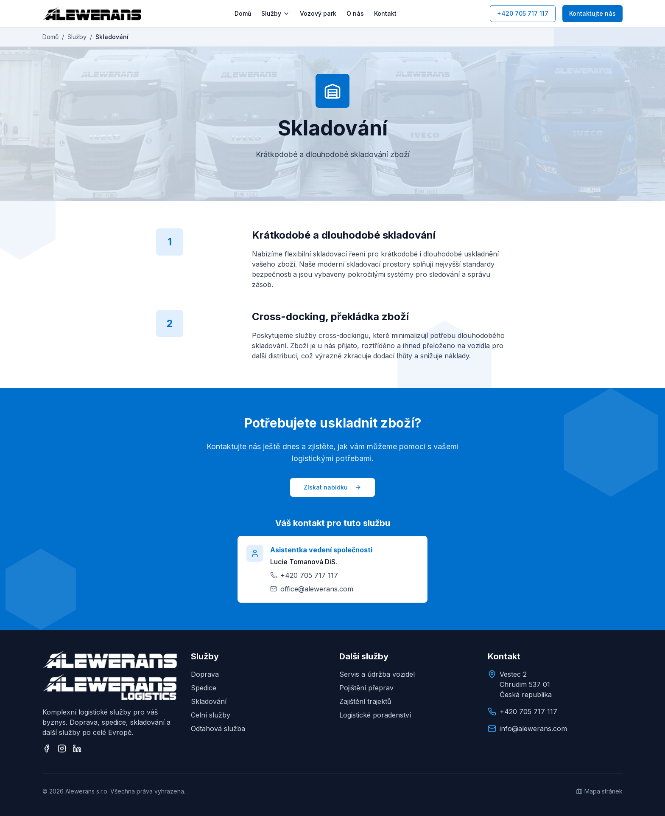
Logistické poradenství (375, 715)
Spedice (203, 688)
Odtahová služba (218, 728)
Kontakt (385, 13)
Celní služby (210, 715)
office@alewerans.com (316, 589)
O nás (355, 13)
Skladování (208, 701)
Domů (243, 13)
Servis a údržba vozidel (377, 674)
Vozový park (318, 13)
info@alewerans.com (533, 728)
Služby (275, 13)
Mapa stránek (599, 791)
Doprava (205, 674)
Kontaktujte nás (592, 13)
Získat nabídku (332, 487)
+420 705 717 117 (522, 13)
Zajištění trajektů (365, 701)
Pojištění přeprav (366, 688)
